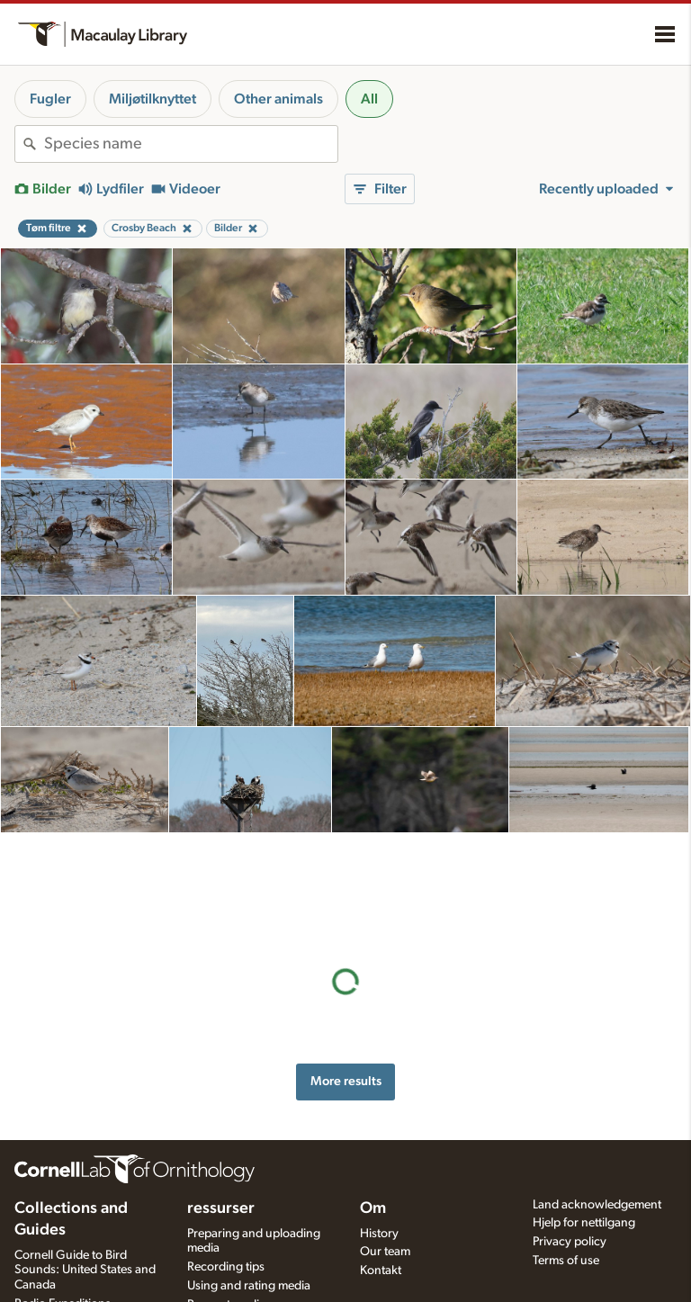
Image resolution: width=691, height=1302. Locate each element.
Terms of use (566, 1228)
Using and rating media (248, 1253)
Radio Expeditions (62, 1271)
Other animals (278, 99)
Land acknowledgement (597, 1172)
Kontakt (380, 1238)
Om (373, 1176)
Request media (226, 1272)
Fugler (50, 99)
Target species (225, 1291)
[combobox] (190, 144)
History (379, 1201)
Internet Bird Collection (76, 1290)
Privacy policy (569, 1209)
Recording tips (226, 1234)
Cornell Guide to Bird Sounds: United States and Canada (85, 1238)
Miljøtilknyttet (152, 99)
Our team (385, 1219)
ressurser (221, 1176)
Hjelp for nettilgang (584, 1190)
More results (345, 976)
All (369, 99)
